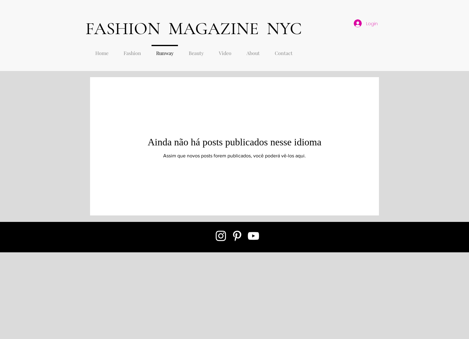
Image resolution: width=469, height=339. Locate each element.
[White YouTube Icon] (253, 236)
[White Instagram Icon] (221, 236)
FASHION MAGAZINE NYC (193, 28)
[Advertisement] (157, 295)
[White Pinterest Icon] (237, 236)
